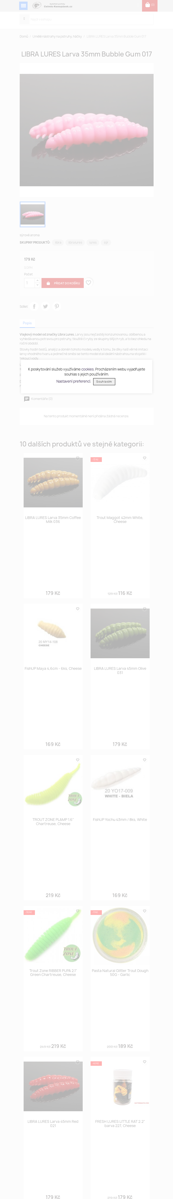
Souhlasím (104, 381)
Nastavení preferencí (73, 381)
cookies (87, 369)
